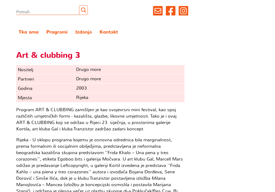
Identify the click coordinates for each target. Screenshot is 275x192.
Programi (57, 32)
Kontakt (109, 32)
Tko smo (29, 32)
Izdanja (83, 32)
